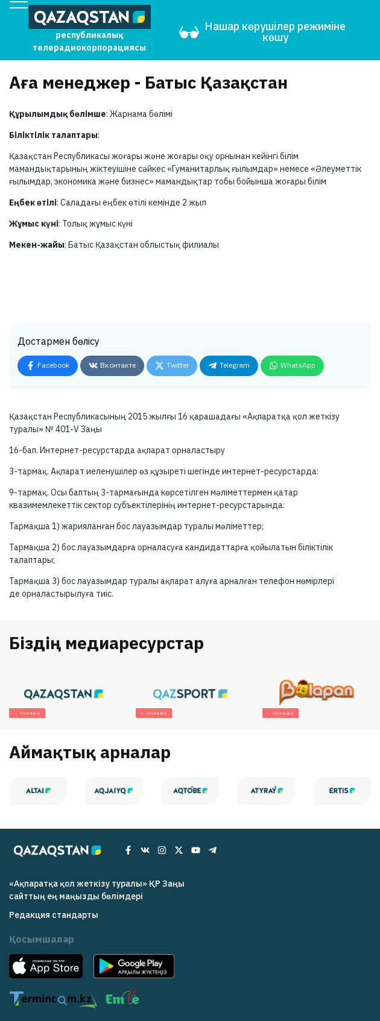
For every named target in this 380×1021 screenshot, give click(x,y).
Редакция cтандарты (53, 914)
